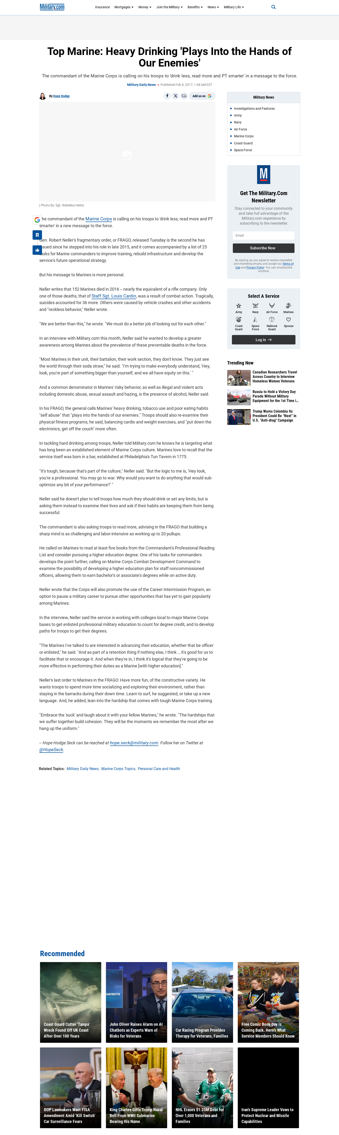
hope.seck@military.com (131, 742)
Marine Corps (97, 218)
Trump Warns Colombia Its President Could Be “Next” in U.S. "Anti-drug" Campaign (274, 416)
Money (145, 7)
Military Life (234, 7)
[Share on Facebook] (167, 96)
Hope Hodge (61, 96)
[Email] (184, 96)
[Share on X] (175, 96)
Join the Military (169, 7)
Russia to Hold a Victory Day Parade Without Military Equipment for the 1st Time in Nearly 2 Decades (275, 396)
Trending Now (240, 362)
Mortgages (124, 7)
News (213, 7)
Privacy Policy (255, 267)
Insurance (102, 7)
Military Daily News (141, 84)
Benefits (195, 7)
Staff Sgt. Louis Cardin (104, 295)
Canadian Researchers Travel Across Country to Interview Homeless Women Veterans (275, 376)
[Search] (271, 7)
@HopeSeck (50, 748)
